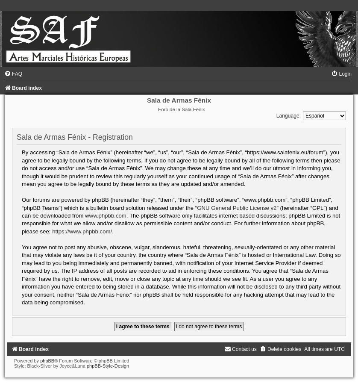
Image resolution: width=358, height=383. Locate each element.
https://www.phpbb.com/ (82, 231)
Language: (288, 116)
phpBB (47, 360)
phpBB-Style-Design (108, 365)
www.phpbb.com (105, 215)
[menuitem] (13, 74)
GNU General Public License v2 (236, 208)
